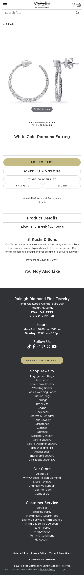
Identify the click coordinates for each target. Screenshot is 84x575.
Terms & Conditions (42, 535)
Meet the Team (42, 489)
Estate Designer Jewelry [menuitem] (42, 443)
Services (42, 507)
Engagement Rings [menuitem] (42, 376)
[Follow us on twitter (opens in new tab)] (48, 347)
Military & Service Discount (42, 523)
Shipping (22, 185)
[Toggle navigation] (5, 4)
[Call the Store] (42, 311)
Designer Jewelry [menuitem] (42, 435)
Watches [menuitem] (42, 431)
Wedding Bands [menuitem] (42, 388)
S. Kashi (10, 24)
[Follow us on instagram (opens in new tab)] (38, 347)
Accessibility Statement (42, 559)
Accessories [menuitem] (42, 451)
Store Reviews (42, 481)
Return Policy (42, 527)
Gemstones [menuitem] (42, 380)
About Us (42, 473)
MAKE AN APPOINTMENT (42, 360)
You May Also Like (42, 271)
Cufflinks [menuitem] (42, 427)
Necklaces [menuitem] (42, 412)
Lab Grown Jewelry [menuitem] (42, 384)
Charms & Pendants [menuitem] (42, 416)
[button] (73, 4)
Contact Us (42, 493)
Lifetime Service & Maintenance (42, 519)
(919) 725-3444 (42, 125)
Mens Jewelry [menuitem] (42, 420)
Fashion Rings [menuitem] (42, 396)
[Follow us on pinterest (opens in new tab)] (43, 347)
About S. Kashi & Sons (42, 226)
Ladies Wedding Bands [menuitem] (42, 392)
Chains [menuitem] (42, 408)
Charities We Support (42, 485)
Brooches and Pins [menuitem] (42, 447)
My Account (42, 539)
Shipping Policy (42, 511)
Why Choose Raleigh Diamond (42, 477)
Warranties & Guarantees (42, 515)
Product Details (42, 217)
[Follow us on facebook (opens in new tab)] (34, 347)
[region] (42, 74)
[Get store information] (42, 316)
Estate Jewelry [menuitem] (42, 439)
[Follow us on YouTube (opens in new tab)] (54, 347)
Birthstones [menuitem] (42, 423)
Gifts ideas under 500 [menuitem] (42, 459)
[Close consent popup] (64, 570)
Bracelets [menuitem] (42, 404)
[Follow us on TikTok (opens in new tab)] (29, 347)
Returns (62, 185)
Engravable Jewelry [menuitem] (42, 455)
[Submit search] (78, 12)
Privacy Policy (42, 531)
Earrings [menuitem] (42, 400)
